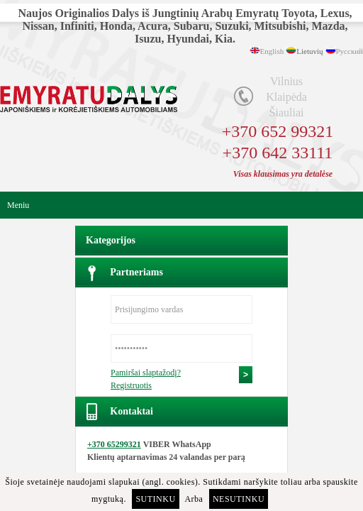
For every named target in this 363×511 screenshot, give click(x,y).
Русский (350, 51)
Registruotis (131, 385)
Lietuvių (309, 51)
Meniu (18, 205)
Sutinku (155, 499)
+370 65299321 (114, 444)
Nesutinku (238, 499)
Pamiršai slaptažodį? (146, 373)
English (272, 51)
